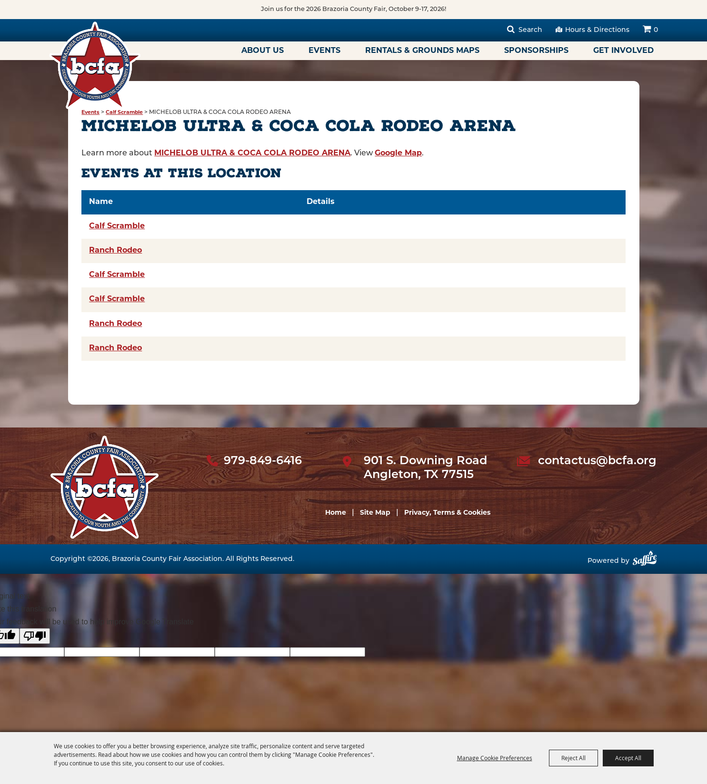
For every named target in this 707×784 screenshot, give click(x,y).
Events (324, 51)
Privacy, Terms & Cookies (447, 513)
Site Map (375, 513)
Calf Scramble (124, 112)
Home (335, 513)
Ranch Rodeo (115, 251)
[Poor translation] (35, 636)
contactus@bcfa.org (597, 461)
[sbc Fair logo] (104, 487)
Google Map (398, 153)
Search (530, 30)
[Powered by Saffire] (645, 562)
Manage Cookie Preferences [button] (494, 758)
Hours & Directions (597, 30)
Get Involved (623, 51)
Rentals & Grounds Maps (422, 51)
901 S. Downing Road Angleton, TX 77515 (425, 468)
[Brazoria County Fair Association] (94, 65)
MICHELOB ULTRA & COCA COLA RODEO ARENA (252, 153)
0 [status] (656, 30)
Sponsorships (536, 51)
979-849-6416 (263, 461)
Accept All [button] (628, 758)
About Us (262, 51)
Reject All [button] (573, 758)
